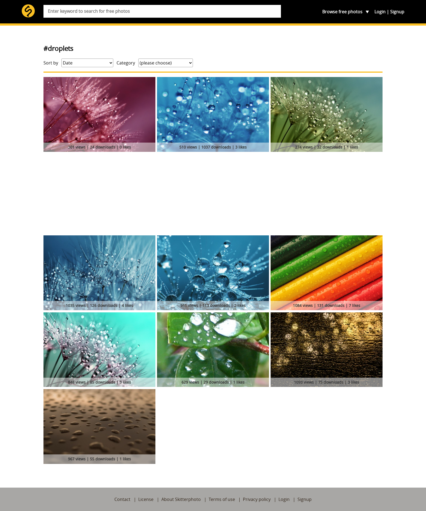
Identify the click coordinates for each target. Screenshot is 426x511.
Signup (397, 12)
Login (380, 12)
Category (126, 63)
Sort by (50, 63)
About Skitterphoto (181, 499)
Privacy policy (257, 499)
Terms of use (222, 499)
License (146, 499)
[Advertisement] (213, 194)
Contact (122, 499)
